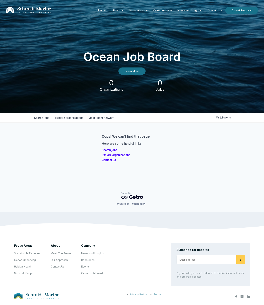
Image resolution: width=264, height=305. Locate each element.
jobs (41, 118)
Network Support (24, 273)
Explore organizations (116, 155)
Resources (88, 259)
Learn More (132, 71)
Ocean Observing (25, 259)
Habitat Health (23, 266)
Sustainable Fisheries (27, 253)
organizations (69, 118)
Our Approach (59, 259)
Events (85, 266)
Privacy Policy (138, 294)
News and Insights (189, 10)
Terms (157, 294)
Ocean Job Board (92, 273)
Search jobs (109, 150)
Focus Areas (137, 10)
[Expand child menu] (122, 10)
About (116, 10)
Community (161, 10)
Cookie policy (138, 204)
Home (102, 10)
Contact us (109, 160)
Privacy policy (122, 204)
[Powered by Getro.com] (132, 195)
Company (88, 245)
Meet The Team (61, 253)
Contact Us (215, 10)
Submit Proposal (242, 10)
